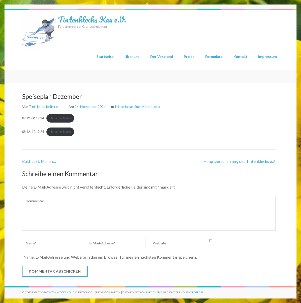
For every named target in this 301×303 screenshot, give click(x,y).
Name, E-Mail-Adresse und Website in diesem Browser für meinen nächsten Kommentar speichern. (110, 257)
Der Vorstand (161, 56)
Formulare (214, 56)
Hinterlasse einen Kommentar (138, 106)
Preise (189, 56)
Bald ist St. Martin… (39, 161)
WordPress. (195, 292)
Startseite (105, 56)
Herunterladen (60, 118)
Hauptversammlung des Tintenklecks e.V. (239, 161)
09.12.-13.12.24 (33, 132)
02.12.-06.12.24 (33, 118)
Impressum (267, 56)
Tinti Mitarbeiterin (43, 106)
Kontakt (240, 56)
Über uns (131, 56)
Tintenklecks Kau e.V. (92, 19)
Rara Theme (154, 292)
